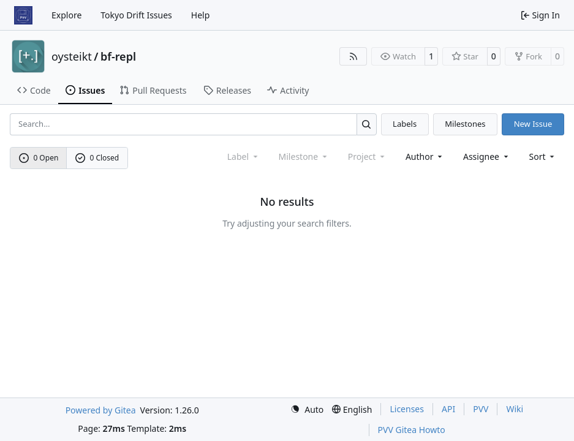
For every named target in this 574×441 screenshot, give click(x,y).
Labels (405, 123)
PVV (480, 409)
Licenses (407, 409)
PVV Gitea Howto (411, 429)
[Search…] (367, 124)
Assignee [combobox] (486, 156)
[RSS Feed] (353, 56)
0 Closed (97, 158)
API (448, 409)
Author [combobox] (425, 156)
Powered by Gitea (101, 410)
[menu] (543, 156)
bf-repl (118, 56)
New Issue (533, 123)
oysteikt (71, 56)
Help (200, 15)
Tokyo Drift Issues (136, 15)
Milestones (465, 123)
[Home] (23, 15)
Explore (66, 15)
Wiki (514, 409)
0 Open (39, 158)
